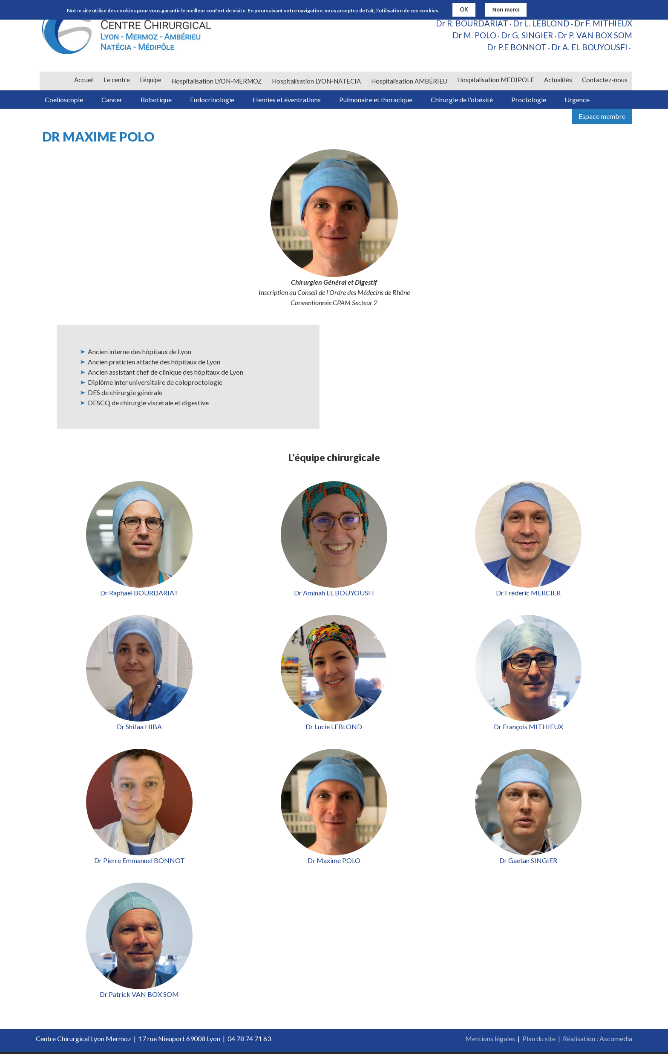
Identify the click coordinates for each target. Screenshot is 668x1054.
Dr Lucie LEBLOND (333, 729)
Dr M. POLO (466, 37)
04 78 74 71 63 (249, 1041)
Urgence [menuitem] (602, 100)
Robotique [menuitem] (163, 100)
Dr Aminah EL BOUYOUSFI (334, 595)
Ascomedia (615, 1041)
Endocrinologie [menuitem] (223, 100)
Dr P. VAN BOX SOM (592, 37)
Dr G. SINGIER (521, 37)
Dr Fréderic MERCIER (528, 595)
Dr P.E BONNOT (510, 49)
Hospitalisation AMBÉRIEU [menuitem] (408, 81)
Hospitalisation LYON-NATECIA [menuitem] (315, 81)
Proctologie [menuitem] (550, 100)
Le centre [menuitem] (115, 81)
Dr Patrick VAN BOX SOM (139, 996)
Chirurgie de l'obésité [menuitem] (481, 100)
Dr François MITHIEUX (528, 729)
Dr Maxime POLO (334, 862)
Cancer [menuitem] (116, 100)
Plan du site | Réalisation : (560, 1041)
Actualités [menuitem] (557, 81)
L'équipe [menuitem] (149, 81)
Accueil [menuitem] (82, 81)
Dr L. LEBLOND (536, 24)
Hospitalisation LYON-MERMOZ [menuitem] (215, 81)
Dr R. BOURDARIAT (463, 24)
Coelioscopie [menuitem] (65, 100)
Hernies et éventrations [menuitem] (300, 100)
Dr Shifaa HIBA (139, 729)
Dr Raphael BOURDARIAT (139, 595)
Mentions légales (490, 1041)
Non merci (506, 9)
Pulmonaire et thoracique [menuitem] (392, 100)
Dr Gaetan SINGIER (528, 862)
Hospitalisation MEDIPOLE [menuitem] (494, 81)
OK (464, 9)
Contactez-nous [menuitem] (604, 81)
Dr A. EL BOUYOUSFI (587, 49)
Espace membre (602, 118)
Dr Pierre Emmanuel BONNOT (139, 862)
